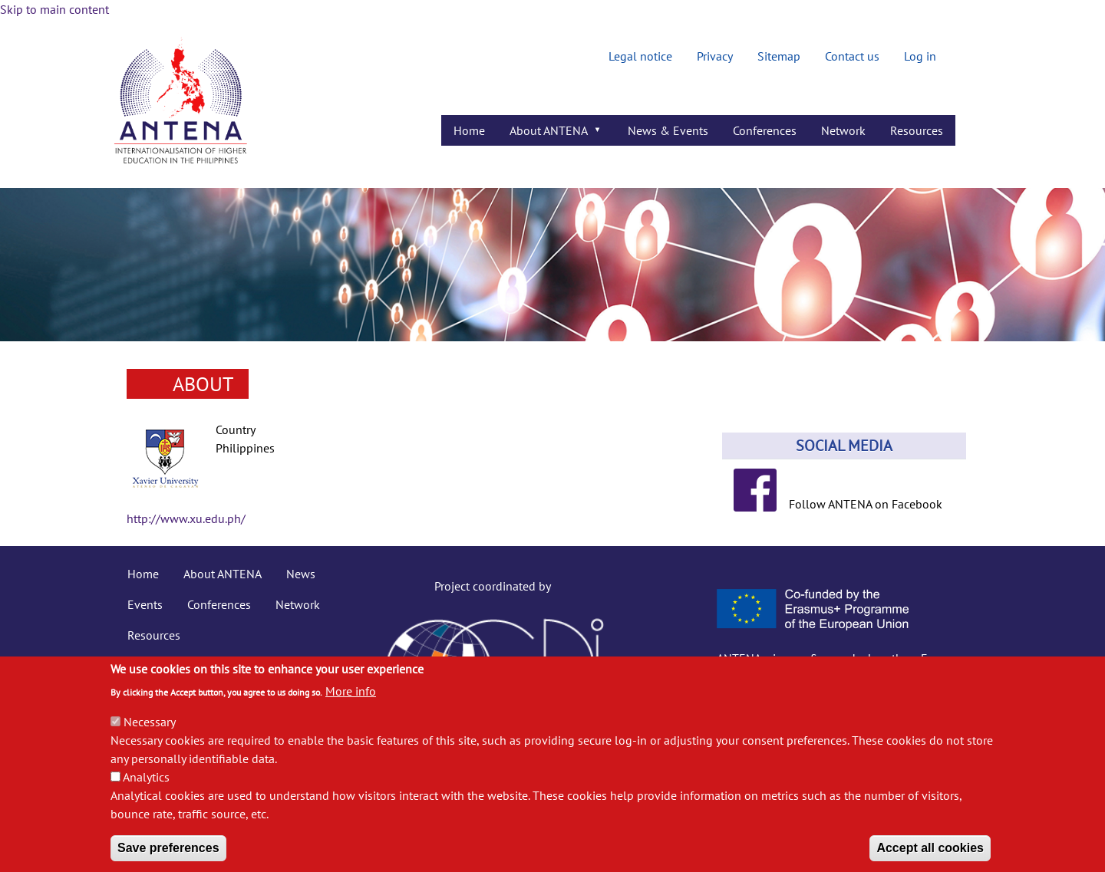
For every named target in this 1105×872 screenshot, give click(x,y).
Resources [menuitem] (916, 130)
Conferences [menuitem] (765, 130)
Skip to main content (54, 9)
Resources (153, 635)
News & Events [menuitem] (668, 130)
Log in (920, 56)
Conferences (219, 604)
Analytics (146, 792)
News (300, 573)
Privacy (715, 56)
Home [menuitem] (469, 130)
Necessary (150, 737)
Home (143, 573)
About (203, 384)
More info (350, 706)
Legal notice (640, 56)
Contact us (852, 56)
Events (145, 604)
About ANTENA (222, 573)
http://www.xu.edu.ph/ (186, 518)
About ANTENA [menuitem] (550, 134)
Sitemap (778, 56)
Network (297, 604)
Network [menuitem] (843, 130)
